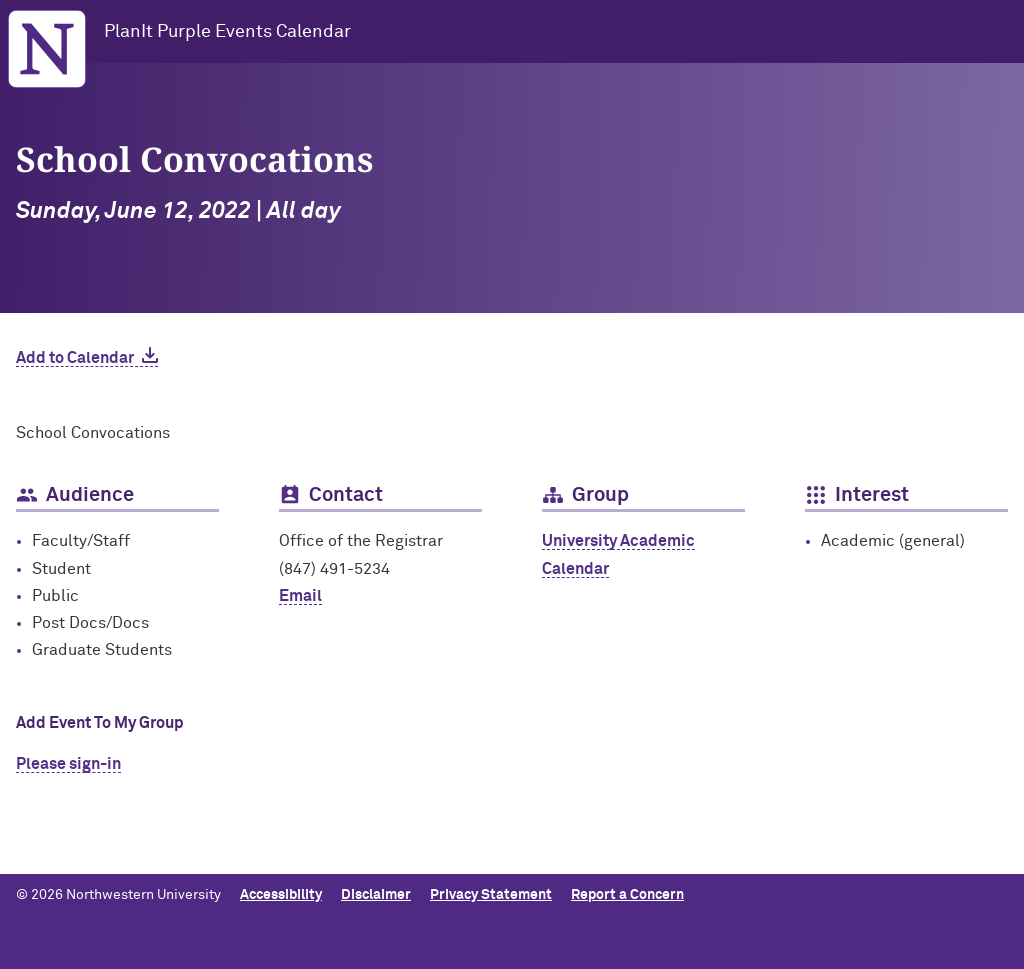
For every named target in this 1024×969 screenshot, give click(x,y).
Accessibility (281, 895)
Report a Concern (627, 895)
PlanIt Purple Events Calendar (227, 32)
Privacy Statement (491, 895)
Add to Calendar (75, 358)
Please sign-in (68, 764)
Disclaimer (376, 895)
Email (300, 596)
